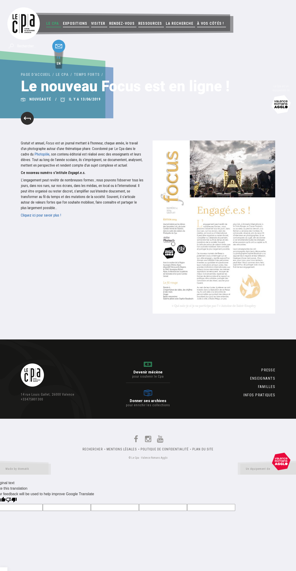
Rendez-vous (122, 23)
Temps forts (87, 74)
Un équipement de (268, 469)
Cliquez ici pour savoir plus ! (41, 215)
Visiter (98, 23)
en (59, 63)
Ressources (150, 23)
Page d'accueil (36, 74)
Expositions (75, 23)
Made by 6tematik (25, 469)
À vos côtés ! (210, 23)
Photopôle (41, 154)
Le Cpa (52, 23)
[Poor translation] (11, 500)
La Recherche (179, 23)
